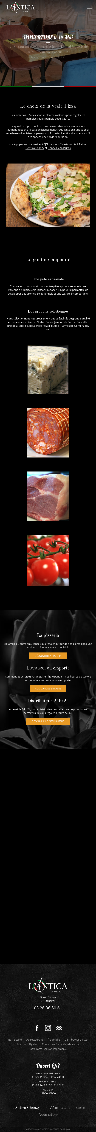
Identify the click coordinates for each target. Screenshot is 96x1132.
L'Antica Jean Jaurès (59, 148)
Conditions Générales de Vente (60, 1044)
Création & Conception (48, 1129)
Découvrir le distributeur (48, 745)
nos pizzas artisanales (57, 126)
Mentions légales (27, 1044)
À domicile (54, 1039)
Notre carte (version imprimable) (48, 1049)
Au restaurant (34, 1039)
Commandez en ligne (48, 712)
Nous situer (48, 1115)
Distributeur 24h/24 (76, 1039)
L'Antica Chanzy (34, 148)
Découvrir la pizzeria (48, 679)
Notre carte (15, 1039)
